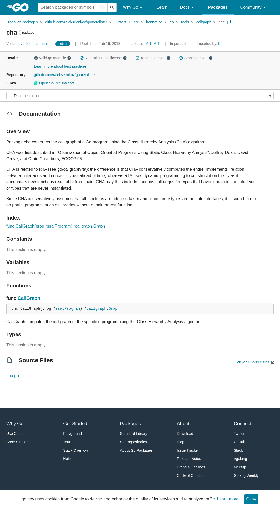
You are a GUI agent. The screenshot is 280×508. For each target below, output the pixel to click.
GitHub (239, 442)
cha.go (12, 375)
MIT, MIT (152, 43)
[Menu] (140, 95)
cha (222, 22)
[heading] (22, 7)
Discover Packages (22, 22)
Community (253, 7)
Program (72, 309)
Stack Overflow (75, 450)
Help (67, 459)
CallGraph (29, 298)
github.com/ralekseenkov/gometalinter (76, 22)
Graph (114, 309)
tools (185, 22)
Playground (72, 433)
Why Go (133, 7)
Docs (188, 7)
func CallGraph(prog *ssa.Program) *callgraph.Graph (55, 226)
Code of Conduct (191, 475)
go (172, 22)
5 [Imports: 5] (178, 43)
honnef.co (154, 22)
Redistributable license (103, 58)
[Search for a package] (73, 7)
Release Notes (189, 459)
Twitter (239, 433)
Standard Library (133, 433)
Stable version (196, 58)
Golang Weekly (246, 475)
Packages (218, 7)
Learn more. (228, 499)
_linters (120, 22)
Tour (66, 442)
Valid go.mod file (52, 58)
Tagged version (153, 58)
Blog (180, 442)
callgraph (203, 22)
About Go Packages (136, 450)
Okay (251, 499)
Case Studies (17, 442)
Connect (242, 423)
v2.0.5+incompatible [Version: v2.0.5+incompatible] (30, 43)
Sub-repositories (133, 442)
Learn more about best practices (60, 66)
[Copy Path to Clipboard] (229, 22)
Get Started (75, 423)
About (183, 423)
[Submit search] (112, 7)
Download (185, 433)
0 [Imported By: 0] (208, 43)
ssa (58, 309)
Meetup (240, 467)
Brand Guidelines (191, 467)
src (136, 22)
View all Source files (253, 362)
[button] (36, 58)
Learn (162, 7)
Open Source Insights (54, 83)
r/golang (240, 459)
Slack (238, 450)
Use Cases (15, 433)
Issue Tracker (188, 450)
